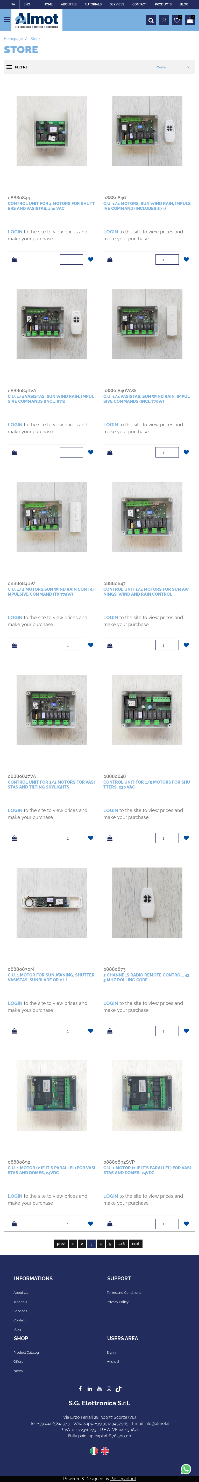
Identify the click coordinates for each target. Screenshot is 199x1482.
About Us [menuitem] (20, 1293)
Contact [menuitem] (19, 1320)
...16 (121, 1244)
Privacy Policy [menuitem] (118, 1302)
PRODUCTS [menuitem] (163, 4)
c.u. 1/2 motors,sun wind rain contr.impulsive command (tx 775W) (51, 592)
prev (61, 1244)
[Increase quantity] (79, 256)
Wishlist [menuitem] (113, 1361)
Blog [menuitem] (17, 1329)
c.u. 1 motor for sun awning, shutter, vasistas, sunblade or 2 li (52, 977)
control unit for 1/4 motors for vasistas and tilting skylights (51, 785)
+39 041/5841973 (53, 1423)
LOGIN (15, 231)
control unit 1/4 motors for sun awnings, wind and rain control (146, 592)
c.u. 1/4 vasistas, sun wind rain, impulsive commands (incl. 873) (51, 399)
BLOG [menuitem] (184, 4)
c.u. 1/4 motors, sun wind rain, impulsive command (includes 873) (147, 206)
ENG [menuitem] (27, 4)
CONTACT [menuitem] (139, 4)
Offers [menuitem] (18, 1361)
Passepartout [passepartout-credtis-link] (123, 1478)
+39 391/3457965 (111, 1423)
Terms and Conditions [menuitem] (124, 1293)
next (135, 1244)
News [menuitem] (18, 1371)
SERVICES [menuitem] (117, 4)
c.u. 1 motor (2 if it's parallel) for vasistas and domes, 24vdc (51, 1170)
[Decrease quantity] (79, 262)
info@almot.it (157, 1423)
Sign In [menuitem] (112, 1352)
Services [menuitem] (20, 1311)
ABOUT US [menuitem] (68, 4)
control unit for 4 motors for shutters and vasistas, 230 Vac (51, 206)
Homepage (13, 39)
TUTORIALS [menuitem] (93, 4)
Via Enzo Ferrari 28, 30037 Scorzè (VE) (99, 1417)
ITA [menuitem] (13, 4)
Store (35, 39)
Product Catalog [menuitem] (26, 1352)
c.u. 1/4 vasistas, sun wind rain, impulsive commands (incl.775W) (146, 399)
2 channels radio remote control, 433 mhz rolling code (146, 977)
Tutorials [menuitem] (20, 1302)
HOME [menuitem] (48, 4)
